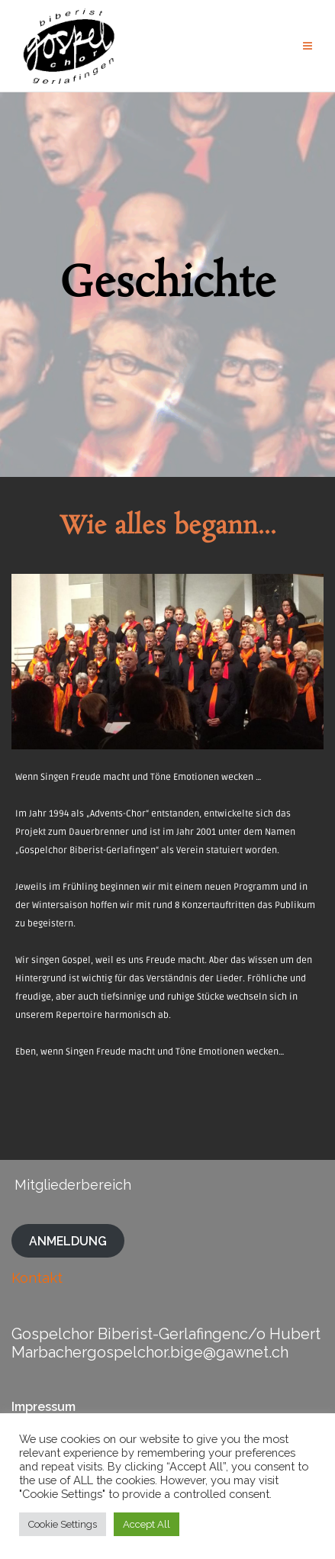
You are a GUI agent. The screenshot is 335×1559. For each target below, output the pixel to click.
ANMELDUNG (68, 1240)
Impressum (43, 1407)
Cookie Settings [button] (62, 1524)
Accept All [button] (146, 1524)
